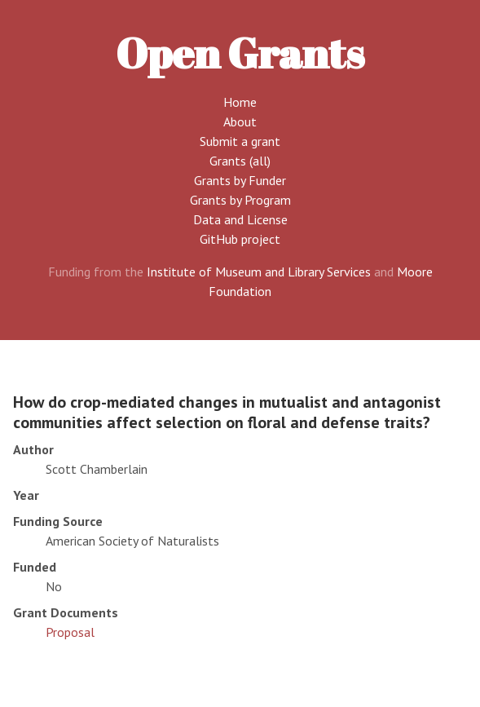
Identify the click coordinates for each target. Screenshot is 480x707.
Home (240, 102)
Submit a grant (240, 141)
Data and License (240, 219)
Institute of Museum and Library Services (259, 271)
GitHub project (240, 239)
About (240, 121)
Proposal (70, 632)
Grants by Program (240, 200)
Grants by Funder (240, 180)
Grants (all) (240, 160)
